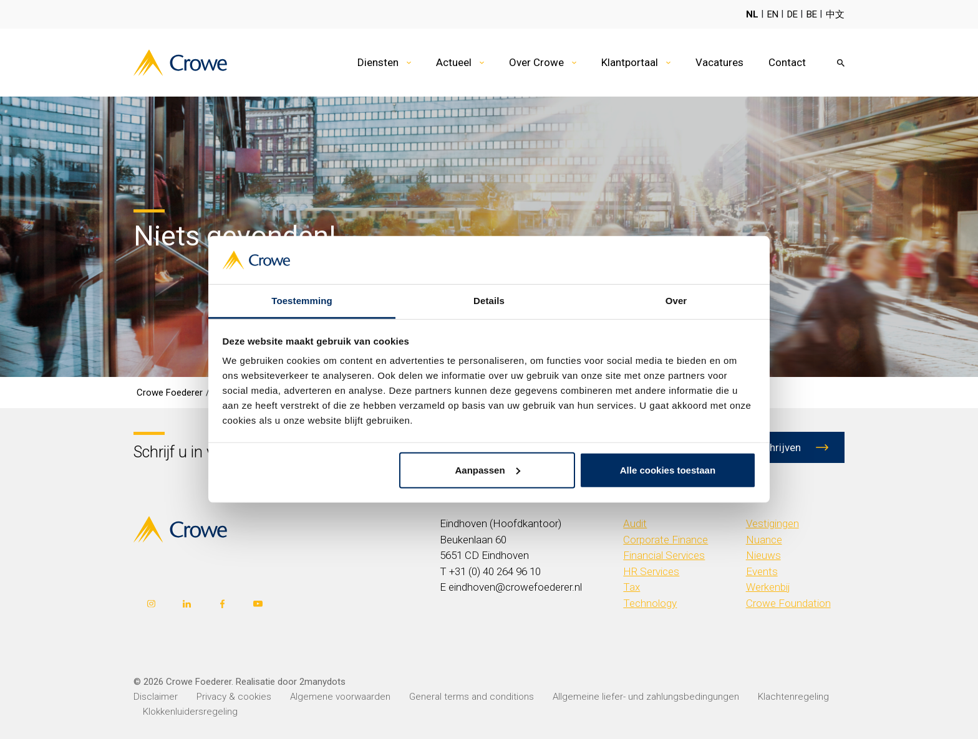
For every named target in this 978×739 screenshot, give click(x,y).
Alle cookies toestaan (667, 470)
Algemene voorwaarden (340, 696)
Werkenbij (768, 587)
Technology (650, 603)
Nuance (764, 539)
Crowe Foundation (788, 603)
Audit (635, 523)
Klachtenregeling (793, 696)
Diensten (378, 62)
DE (792, 14)
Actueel (454, 62)
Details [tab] (489, 300)
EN (772, 14)
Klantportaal (629, 62)
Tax (631, 587)
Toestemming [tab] (301, 300)
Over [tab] (676, 300)
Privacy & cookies (233, 696)
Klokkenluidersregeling (190, 711)
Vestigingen (772, 523)
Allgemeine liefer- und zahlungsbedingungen (646, 696)
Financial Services (664, 555)
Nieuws (763, 555)
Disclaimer (155, 696)
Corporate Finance (665, 539)
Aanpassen (487, 470)
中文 (835, 14)
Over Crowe (536, 62)
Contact (787, 62)
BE (811, 14)
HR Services (651, 571)
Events (762, 571)
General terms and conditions (471, 696)
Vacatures (719, 62)
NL (752, 14)
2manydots (322, 681)
